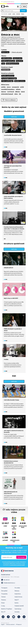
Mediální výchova (20, 81)
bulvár (23, 91)
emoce (9, 87)
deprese (3, 91)
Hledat (23, 10)
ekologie (18, 14)
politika (3, 87)
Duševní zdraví (17, 58)
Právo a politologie (7, 81)
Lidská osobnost (6, 58)
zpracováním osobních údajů (17, 565)
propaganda (15, 87)
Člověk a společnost (8, 76)
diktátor (17, 91)
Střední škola (6, 70)
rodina (13, 14)
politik (22, 87)
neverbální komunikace (8, 89)
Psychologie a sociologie (9, 78)
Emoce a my (5, 52)
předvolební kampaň (7, 94)
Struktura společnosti (8, 61)
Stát (3, 63)
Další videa (14, 116)
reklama (18, 89)
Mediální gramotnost (12, 63)
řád (20, 94)
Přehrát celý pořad (16, 52)
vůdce (16, 94)
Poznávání (19, 61)
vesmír (9, 14)
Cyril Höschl (10, 91)
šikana (22, 14)
